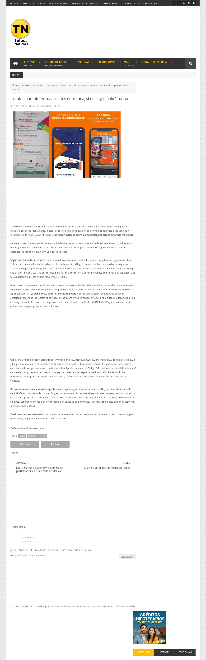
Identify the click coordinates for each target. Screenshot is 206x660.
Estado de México (56, 63)
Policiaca (51, 3)
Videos (157, 3)
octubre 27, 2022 (29, 546)
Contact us (187, 626)
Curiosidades (143, 3)
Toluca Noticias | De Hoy (51, 654)
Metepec (23, 3)
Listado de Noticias (155, 62)
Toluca (51, 85)
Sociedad (38, 85)
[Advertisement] (169, 32)
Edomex (63, 3)
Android (116, 3)
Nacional (76, 3)
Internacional (91, 3)
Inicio (13, 3)
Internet (128, 3)
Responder (124, 560)
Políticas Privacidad (167, 654)
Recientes (30, 63)
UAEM (105, 3)
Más (129, 63)
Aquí (193, 654)
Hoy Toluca (37, 3)
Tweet (22, 448)
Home (15, 85)
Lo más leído (149, 125)
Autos (25, 85)
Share (46, 448)
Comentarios (186, 125)
